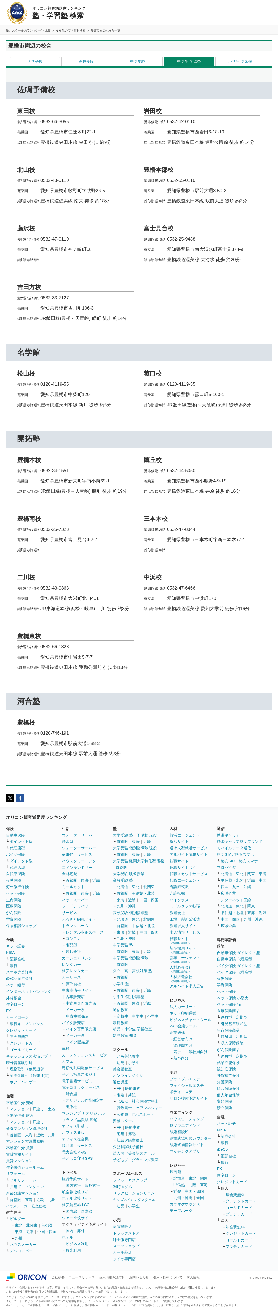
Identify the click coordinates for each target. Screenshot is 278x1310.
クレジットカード (21, 1030)
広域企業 (228, 893)
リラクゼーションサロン (134, 1193)
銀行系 (15, 1024)
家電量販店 (122, 1226)
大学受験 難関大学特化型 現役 (139, 861)
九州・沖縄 (126, 906)
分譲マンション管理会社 (27, 1128)
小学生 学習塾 (240, 61)
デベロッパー (21, 1251)
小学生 (153, 1016)
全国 (200, 1198)
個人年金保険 (228, 1095)
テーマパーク (181, 1210)
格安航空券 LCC (76, 1205)
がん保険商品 (228, 1049)
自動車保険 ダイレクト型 (238, 952)
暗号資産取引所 (19, 1063)
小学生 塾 (121, 984)
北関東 (31, 1225)
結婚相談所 (179, 1132)
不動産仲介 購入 (20, 1115)
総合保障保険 (228, 1088)
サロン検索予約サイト (189, 1098)
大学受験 (35, 61)
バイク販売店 (73, 1023)
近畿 (40, 1135)
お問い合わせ (139, 1277)
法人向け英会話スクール (134, 1153)
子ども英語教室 (126, 1056)
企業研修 (177, 1032)
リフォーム (15, 1173)
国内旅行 (73, 1185)
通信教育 (120, 1010)
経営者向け (182, 1039)
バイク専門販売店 (81, 1029)
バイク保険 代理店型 (234, 972)
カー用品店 (122, 1252)
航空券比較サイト (77, 1192)
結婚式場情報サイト (187, 1145)
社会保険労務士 (145, 1101)
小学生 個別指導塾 (128, 996)
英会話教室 (122, 1069)
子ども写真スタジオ (79, 1074)
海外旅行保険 (17, 887)
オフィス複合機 (75, 1139)
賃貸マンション (19, 1161)
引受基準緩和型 (234, 1024)
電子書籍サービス (77, 1081)
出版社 (71, 1107)
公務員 (122, 1114)
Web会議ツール (183, 1026)
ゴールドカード (23, 1049)
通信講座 (120, 1082)
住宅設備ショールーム (25, 1167)
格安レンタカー (75, 971)
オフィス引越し (75, 1126)
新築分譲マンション (23, 1193)
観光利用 (73, 1250)
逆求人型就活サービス (189, 848)
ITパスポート (143, 1114)
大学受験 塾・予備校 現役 (135, 835)
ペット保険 (15, 893)
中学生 (137, 1016)
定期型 (241, 1017)
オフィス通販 (73, 1132)
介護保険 (224, 1082)
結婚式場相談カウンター (190, 1138)
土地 (51, 1109)
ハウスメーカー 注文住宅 (26, 1206)
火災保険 (13, 880)
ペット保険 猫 (229, 1004)
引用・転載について (167, 1277)
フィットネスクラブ (130, 1180)
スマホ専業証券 (19, 972)
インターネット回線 (234, 900)
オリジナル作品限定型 (85, 1100)
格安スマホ (248, 861)
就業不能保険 (228, 1063)
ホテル (67, 1237)
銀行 (13, 965)
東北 (18, 1225)
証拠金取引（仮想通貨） (31, 1075)
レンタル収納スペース (85, 932)
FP (119, 1088)
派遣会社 (177, 912)
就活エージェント (185, 835)
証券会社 (17, 959)
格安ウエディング (185, 1125)
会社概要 (58, 1277)
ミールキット (73, 887)
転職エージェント (185, 880)
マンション (19, 1109)
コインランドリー (77, 867)
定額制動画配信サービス (83, 1068)
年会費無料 (19, 1036)
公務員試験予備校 (128, 1146)
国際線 (86, 1211)
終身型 (226, 1017)
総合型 (71, 1093)
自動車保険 (15, 835)
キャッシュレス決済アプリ (29, 1056)
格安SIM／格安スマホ (235, 854)
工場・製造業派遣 (185, 919)
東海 (29, 1135)
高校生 (122, 1016)
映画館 (175, 1171)
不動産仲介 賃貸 (20, 1148)
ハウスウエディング (187, 1119)
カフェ (67, 1061)
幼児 (120, 1063)
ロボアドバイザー (21, 1082)
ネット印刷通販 (183, 1013)
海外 (81, 1230)
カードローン (17, 1017)
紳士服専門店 (124, 1239)
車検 (66, 1048)
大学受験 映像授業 (128, 874)
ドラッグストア (126, 1233)
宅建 (120, 1095)
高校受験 (86, 61)
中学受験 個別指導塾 (130, 958)
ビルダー (17, 1219)
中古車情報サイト (77, 990)
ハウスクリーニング (79, 861)
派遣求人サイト (183, 926)
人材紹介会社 (181, 969)
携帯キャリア (228, 835)
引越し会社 (71, 951)
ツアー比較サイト (77, 1218)
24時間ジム (122, 1186)
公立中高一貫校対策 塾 (132, 971)
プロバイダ (226, 867)
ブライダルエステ (185, 1079)
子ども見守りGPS (77, 1158)
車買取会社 (71, 984)
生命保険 (13, 900)
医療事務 (132, 1088)
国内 (69, 1230)
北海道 (122, 887)
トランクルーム (75, 926)
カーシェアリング (77, 958)
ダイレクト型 (21, 841)
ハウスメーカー (23, 1244)
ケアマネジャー (149, 1108)
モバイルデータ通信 (234, 848)
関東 (204, 1178)
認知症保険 (226, 1069)
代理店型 (17, 848)
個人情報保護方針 (112, 1277)
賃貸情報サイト (19, 1154)
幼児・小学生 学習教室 (132, 1029)
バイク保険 (15, 854)
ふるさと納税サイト (79, 919)
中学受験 (137, 61)
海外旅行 (92, 1185)
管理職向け (182, 1045)
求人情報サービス (185, 932)
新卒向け (181, 1058)
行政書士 (124, 1108)
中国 (262, 880)
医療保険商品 (228, 1011)
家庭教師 (120, 1023)
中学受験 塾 (123, 945)
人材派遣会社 (181, 978)
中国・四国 (46, 1232)
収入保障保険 (232, 1043)
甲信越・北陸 (143, 893)
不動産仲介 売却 (20, 1102)
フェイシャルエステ (187, 1085)
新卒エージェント (185, 959)
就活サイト (179, 841)
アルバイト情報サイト (189, 854)
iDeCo (222, 1149)
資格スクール (124, 1121)
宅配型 (71, 945)
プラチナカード (239, 1214)
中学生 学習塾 (189, 61)
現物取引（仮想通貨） (29, 1069)
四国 (224, 887)
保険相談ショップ (21, 926)
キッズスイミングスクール (134, 1200)
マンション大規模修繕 (25, 1141)
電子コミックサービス (81, 1087)
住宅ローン (15, 1004)
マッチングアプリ (185, 1151)
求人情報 (193, 1277)
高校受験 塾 (123, 880)
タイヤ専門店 (124, 1259)
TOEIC (122, 1101)
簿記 (132, 1095)
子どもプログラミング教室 (136, 1160)
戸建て (38, 1109)
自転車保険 (15, 874)
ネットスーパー (75, 900)
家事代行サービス (77, 854)
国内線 (71, 1211)
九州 (51, 1135)
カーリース (71, 977)
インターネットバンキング (29, 991)
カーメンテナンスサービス (85, 1055)
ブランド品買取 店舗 (79, 1120)
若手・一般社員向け (190, 1052)
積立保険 (224, 1108)
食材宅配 (69, 874)
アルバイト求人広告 (187, 986)
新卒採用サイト (183, 950)
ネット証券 (15, 946)
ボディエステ (181, 1092)
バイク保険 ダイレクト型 (238, 965)
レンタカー (71, 964)
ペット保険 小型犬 (232, 998)
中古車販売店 (73, 996)
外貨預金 (13, 998)
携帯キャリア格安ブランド (240, 841)
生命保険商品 (228, 1030)
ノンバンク (34, 1024)
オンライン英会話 (128, 1075)
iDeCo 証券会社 (19, 978)
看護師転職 (179, 887)
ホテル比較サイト (77, 1198)
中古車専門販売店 (81, 1003)
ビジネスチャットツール (190, 1020)
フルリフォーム (23, 1180)
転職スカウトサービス (189, 874)
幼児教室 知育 (125, 1035)
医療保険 (13, 906)
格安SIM (228, 861)
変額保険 (224, 1101)
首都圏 (15, 1135)
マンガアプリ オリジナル (83, 1113)
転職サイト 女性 (183, 867)
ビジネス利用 (77, 1244)
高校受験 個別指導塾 (130, 912)
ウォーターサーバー (79, 835)
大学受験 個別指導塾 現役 (135, 848)
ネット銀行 (15, 985)
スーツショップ (126, 1246)
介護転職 (177, 893)
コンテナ (73, 938)
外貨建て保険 (228, 1075)
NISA (10, 952)
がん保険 (13, 912)
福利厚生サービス (77, 1145)
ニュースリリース (82, 1277)
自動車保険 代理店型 (234, 959)
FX (8, 1011)
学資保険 (13, 919)
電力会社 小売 (74, 1152)
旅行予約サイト (75, 1179)
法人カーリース (183, 1007)
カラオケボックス (185, 1204)
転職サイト (179, 861)
